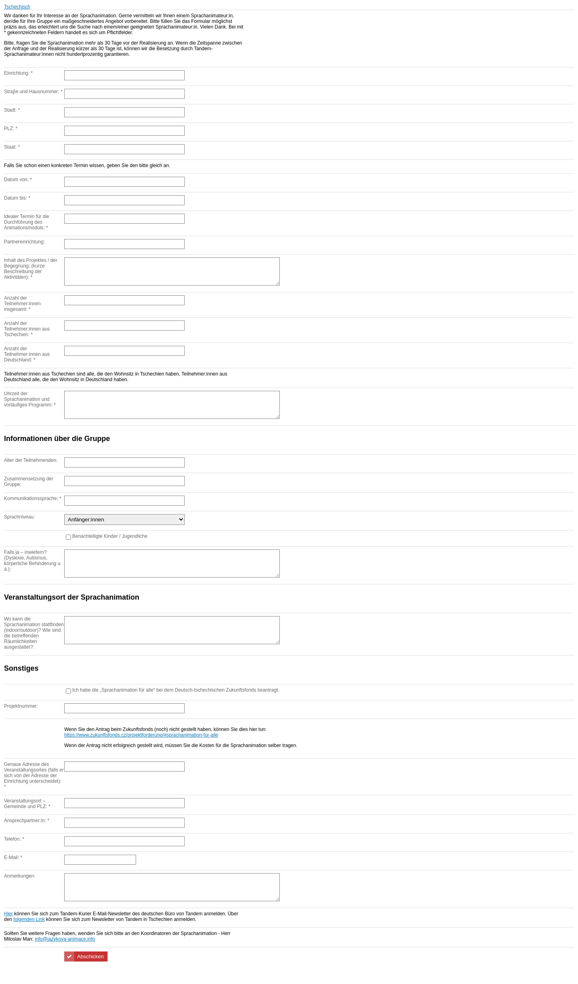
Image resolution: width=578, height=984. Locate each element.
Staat (12, 147)
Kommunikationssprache (32, 508)
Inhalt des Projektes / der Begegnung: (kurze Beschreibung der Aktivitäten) (30, 268)
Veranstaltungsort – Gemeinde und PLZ (27, 818)
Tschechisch (17, 7)
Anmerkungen (19, 891)
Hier (8, 933)
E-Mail (13, 872)
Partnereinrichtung (24, 242)
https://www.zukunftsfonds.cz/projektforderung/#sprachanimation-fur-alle (141, 750)
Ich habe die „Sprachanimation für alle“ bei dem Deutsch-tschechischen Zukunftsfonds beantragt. (175, 705)
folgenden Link (29, 939)
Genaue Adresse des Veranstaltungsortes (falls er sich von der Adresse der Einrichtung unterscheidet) (34, 790)
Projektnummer (21, 721)
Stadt (12, 110)
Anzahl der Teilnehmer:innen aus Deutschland (27, 359)
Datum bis (17, 198)
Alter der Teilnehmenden (30, 470)
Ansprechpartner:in (26, 835)
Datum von (18, 179)
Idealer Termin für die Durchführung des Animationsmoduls (26, 222)
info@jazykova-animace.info (65, 959)
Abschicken (90, 976)
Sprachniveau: (19, 526)
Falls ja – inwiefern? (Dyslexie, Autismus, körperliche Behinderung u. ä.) (32, 570)
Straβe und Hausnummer (33, 91)
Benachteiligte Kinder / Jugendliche (109, 546)
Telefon (14, 854)
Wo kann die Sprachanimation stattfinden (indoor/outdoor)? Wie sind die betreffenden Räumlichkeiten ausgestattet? (34, 647)
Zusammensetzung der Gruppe (28, 491)
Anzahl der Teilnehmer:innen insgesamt (22, 308)
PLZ (10, 128)
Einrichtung (18, 73)
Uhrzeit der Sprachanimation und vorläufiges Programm (30, 404)
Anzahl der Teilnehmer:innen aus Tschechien (27, 333)
